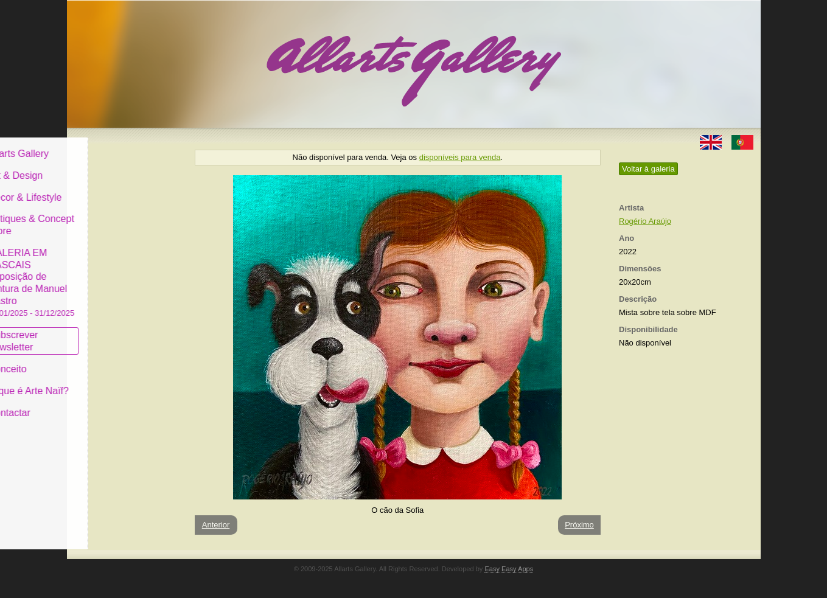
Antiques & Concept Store (124, 215)
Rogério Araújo (645, 221)
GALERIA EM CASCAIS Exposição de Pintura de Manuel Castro (124, 273)
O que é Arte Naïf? (121, 382)
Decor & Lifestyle (118, 188)
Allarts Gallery (111, 144)
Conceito (100, 360)
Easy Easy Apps (508, 568)
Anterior (216, 524)
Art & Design (108, 166)
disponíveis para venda (460, 157)
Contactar (102, 403)
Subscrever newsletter (106, 332)
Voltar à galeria (648, 168)
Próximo (579, 524)
